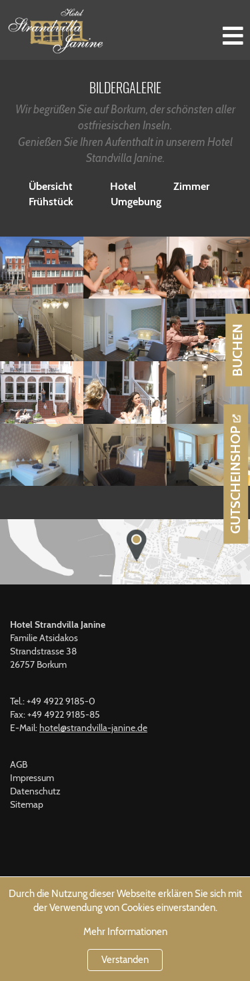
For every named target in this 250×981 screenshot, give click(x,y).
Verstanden (125, 960)
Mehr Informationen (125, 932)
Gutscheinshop (235, 480)
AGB (18, 764)
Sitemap (26, 804)
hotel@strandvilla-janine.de (93, 728)
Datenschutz (35, 791)
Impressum (32, 778)
